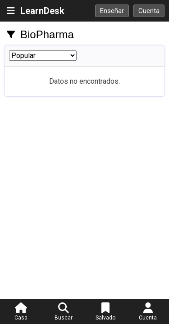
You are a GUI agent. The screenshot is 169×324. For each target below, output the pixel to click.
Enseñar (112, 11)
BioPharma (47, 34)
